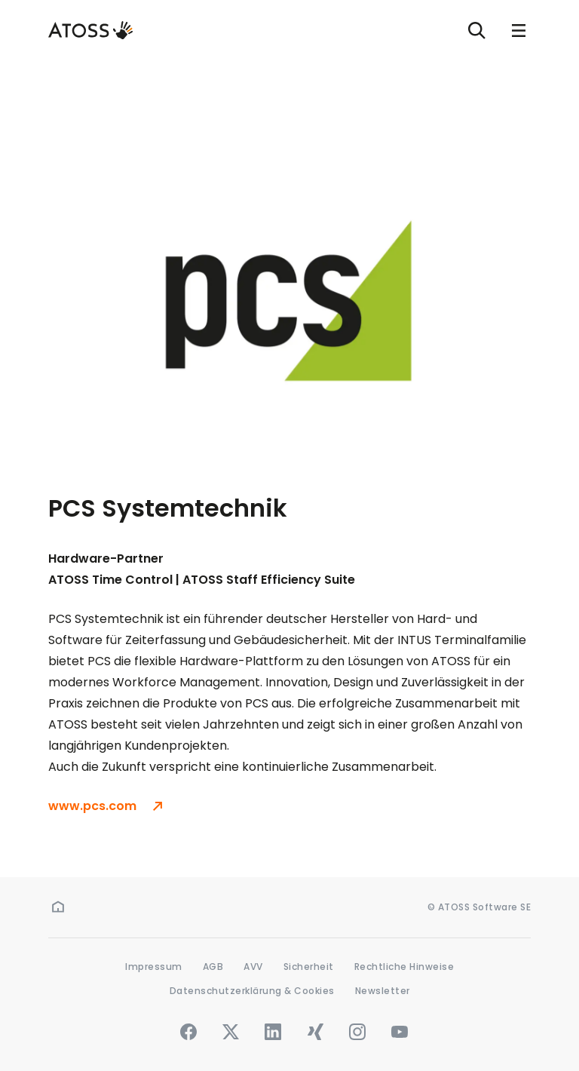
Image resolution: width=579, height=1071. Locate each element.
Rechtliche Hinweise (404, 966)
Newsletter (382, 990)
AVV (253, 966)
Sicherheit (308, 966)
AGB (213, 966)
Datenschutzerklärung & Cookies (252, 990)
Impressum (153, 966)
